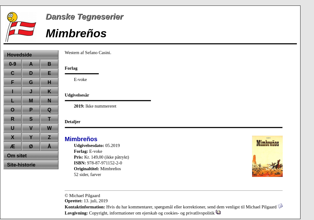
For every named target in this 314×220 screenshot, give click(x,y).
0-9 (12, 64)
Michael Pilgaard (264, 206)
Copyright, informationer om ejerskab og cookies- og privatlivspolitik (154, 213)
